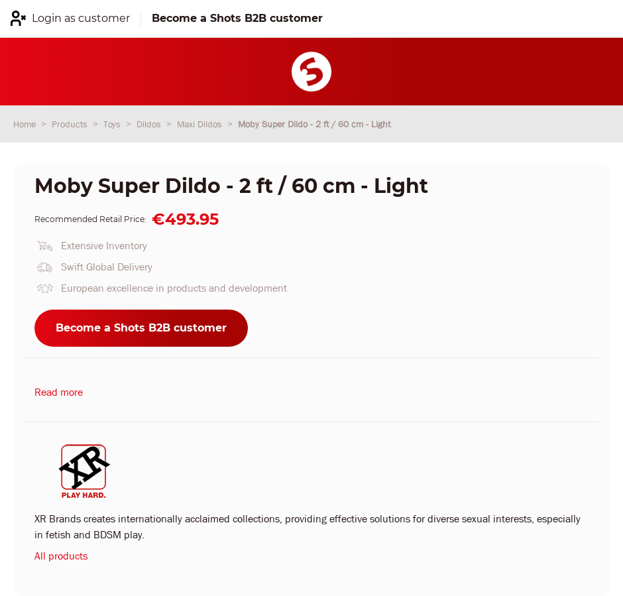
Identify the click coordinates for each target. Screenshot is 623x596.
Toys (113, 124)
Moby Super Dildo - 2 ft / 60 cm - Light (314, 124)
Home (25, 124)
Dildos (150, 124)
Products (71, 124)
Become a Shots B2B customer (141, 328)
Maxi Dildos (201, 124)
